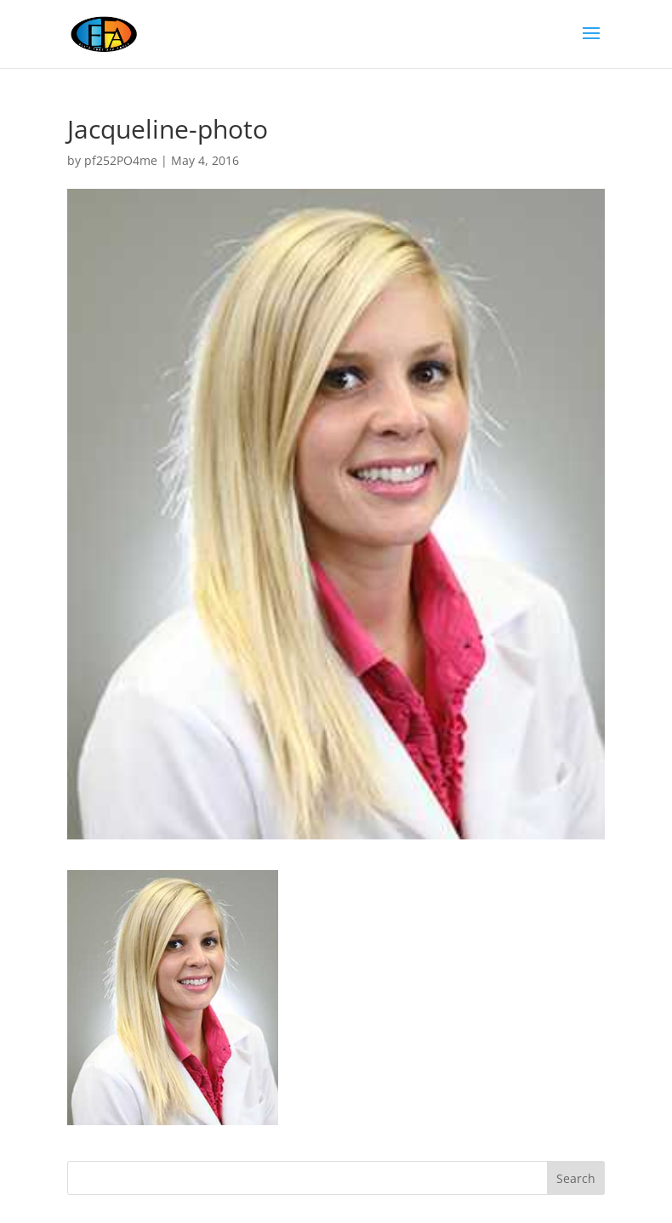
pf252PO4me (120, 160)
